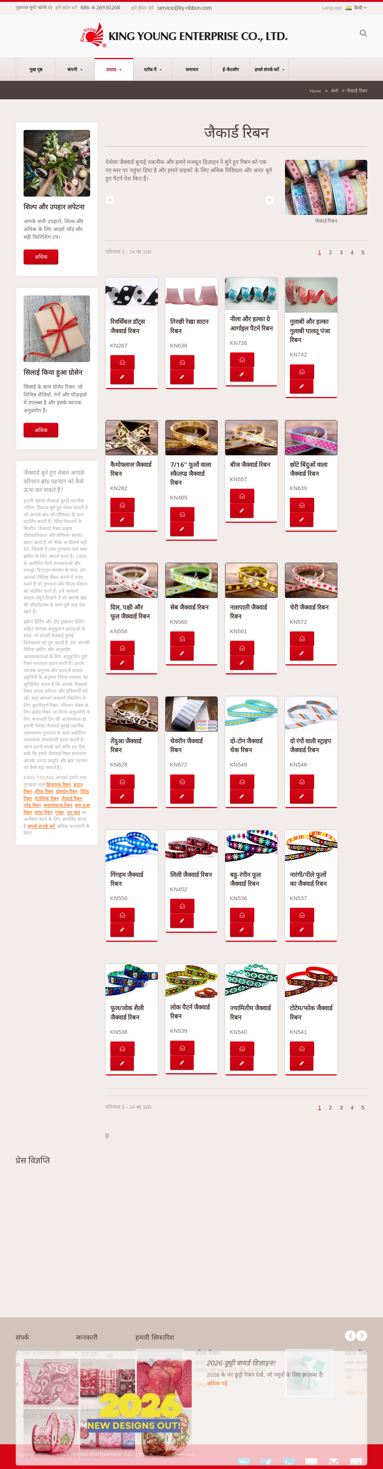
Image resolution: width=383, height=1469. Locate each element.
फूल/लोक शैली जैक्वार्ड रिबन (127, 1012)
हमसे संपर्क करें (269, 69)
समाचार (191, 69)
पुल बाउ (73, 812)
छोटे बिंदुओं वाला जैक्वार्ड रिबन (308, 469)
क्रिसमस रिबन (58, 784)
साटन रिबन (357, 1353)
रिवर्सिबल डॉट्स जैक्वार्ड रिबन (127, 326)
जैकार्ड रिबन (71, 798)
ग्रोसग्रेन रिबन (67, 791)
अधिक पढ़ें (204, 1385)
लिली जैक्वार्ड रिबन (191, 874)
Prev (350, 1335)
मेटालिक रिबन (46, 798)
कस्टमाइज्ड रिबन (58, 805)
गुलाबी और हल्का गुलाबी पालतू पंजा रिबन (310, 330)
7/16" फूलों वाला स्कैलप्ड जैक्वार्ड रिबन (190, 473)
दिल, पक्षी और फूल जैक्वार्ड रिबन (130, 611)
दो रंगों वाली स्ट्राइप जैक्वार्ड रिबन (310, 745)
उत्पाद (114, 69)
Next (361, 1335)
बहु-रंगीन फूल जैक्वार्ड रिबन (245, 879)
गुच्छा (59, 812)
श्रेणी (334, 90)
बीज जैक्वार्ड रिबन (250, 464)
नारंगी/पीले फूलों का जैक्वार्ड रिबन (308, 879)
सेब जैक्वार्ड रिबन (189, 607)
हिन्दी (354, 7)
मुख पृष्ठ (35, 69)
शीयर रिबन (43, 791)
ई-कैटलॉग (230, 69)
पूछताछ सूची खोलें (31, 7)
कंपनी (75, 69)
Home (315, 90)
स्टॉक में (153, 69)
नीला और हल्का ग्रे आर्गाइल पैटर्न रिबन (251, 323)
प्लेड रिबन (32, 805)
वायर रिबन (43, 812)
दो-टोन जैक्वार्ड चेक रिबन (246, 745)
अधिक (41, 256)
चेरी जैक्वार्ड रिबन (309, 607)
